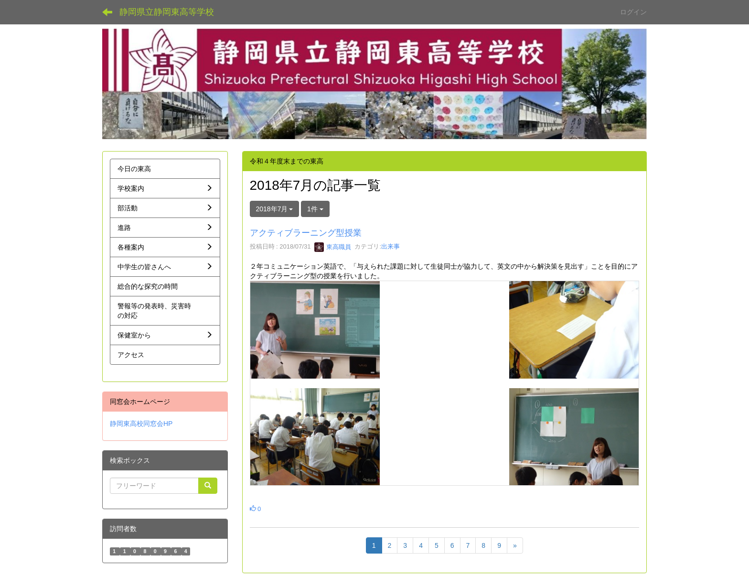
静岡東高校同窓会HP (141, 423)
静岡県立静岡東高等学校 (166, 12)
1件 (315, 209)
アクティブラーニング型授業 (306, 233)
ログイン (633, 12)
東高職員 (333, 246)
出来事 (390, 246)
